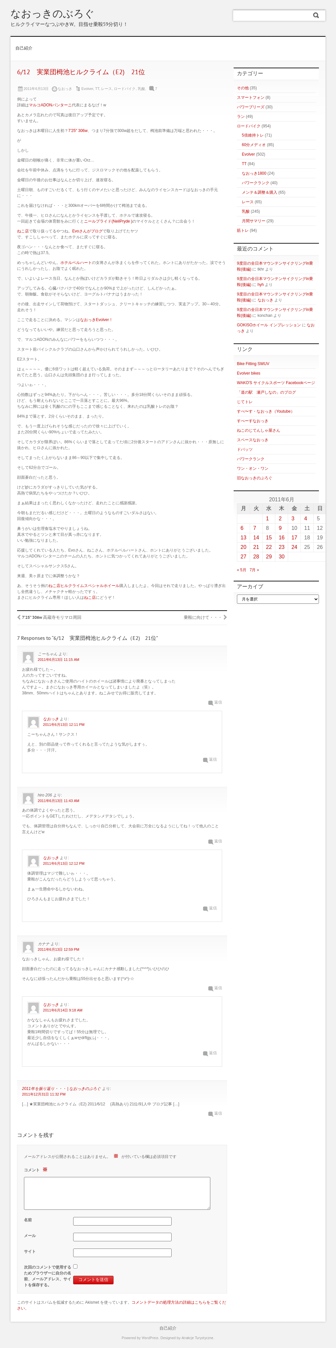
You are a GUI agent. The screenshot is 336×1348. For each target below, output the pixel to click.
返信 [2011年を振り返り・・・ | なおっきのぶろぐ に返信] (218, 1113)
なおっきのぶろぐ (52, 14)
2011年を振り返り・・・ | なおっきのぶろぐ (61, 1088)
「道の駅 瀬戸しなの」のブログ (266, 392)
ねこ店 (23, 231)
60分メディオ (254, 144)
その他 (243, 88)
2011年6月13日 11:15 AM (58, 660)
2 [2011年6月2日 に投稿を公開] (280, 518)
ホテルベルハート (76, 262)
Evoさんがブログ (87, 231)
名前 (28, 1220)
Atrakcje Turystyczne (197, 1338)
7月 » (254, 570)
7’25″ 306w (78, 130)
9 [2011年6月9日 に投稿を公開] (280, 528)
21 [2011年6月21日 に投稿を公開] (256, 547)
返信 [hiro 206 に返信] (218, 841)
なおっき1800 (254, 173)
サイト (30, 1251)
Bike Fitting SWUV (253, 363)
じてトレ (245, 402)
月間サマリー (253, 221)
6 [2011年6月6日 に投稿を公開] (242, 528)
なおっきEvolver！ (96, 319)
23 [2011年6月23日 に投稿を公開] (281, 547)
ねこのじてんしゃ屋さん (258, 430)
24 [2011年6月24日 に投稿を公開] (294, 547)
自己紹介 (23, 48)
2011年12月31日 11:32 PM (44, 1094)
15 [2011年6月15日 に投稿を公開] (269, 537)
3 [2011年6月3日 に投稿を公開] (292, 518)
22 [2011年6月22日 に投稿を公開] (269, 547)
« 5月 (241, 570)
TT (97, 89)
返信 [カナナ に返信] (218, 988)
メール (30, 1235)
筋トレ (243, 230)
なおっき (51, 719)
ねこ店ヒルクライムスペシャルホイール (84, 585)
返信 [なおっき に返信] (213, 759)
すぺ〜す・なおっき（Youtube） (266, 411)
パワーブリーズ (250, 107)
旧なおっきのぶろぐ (254, 478)
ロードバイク (125, 89)
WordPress (150, 1338)
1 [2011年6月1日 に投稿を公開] (267, 518)
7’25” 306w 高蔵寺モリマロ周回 (51, 617)
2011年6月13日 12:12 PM (64, 863)
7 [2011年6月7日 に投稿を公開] (254, 528)
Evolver (87, 89)
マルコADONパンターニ (50, 105)
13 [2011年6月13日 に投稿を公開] (243, 537)
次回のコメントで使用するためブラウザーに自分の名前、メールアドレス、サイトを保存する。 (47, 1276)
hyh (261, 284)
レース (106, 89)
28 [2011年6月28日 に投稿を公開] (256, 556)
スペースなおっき (252, 440)
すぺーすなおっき (252, 421)
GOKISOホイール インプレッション (269, 325)
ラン (241, 116)
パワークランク (255, 183)
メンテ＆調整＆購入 (259, 192)
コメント (36, 1169)
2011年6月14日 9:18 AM (62, 1010)
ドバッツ (245, 449)
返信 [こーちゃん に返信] (218, 702)
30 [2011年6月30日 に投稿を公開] (281, 556)
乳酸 (141, 89)
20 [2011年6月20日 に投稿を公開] (243, 547)
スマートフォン (250, 97)
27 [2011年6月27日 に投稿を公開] (243, 556)
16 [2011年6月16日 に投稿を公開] (281, 537)
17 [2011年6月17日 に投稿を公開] (294, 537)
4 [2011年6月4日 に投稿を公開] (305, 518)
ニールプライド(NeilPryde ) (108, 221)
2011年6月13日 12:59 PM (58, 949)
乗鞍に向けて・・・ (203, 617)
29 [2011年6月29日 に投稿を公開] (269, 556)
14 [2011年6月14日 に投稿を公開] (256, 537)
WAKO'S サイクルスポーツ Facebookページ (276, 382)
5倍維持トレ (253, 135)
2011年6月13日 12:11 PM (64, 725)
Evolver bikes (248, 373)
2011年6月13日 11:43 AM (58, 801)
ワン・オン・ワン (252, 468)
